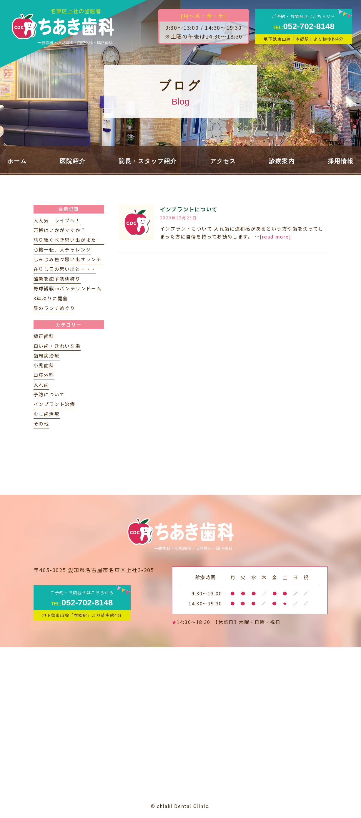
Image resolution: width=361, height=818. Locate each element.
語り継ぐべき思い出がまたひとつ (73, 239)
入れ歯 (41, 384)
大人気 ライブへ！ (57, 220)
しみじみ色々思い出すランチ (68, 259)
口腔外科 (44, 375)
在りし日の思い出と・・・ (65, 269)
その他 (41, 423)
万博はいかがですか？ (60, 230)
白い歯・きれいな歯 (57, 345)
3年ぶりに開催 (51, 298)
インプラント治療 (54, 404)
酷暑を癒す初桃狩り (57, 278)
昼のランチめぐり (54, 308)
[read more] (275, 236)
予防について (49, 394)
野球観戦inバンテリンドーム (68, 288)
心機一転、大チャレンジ (62, 249)
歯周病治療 (47, 355)
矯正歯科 (44, 336)
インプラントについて (189, 209)
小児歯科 (44, 365)
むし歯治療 (47, 413)
